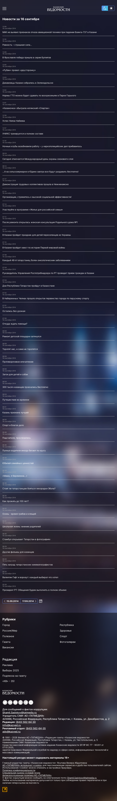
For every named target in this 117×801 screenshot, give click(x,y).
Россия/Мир (9, 630)
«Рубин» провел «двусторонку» (19, 70)
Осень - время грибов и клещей (19, 513)
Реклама (7, 665)
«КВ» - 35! (8, 681)
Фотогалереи (68, 641)
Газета (6, 641)
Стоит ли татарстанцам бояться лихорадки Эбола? (28, 488)
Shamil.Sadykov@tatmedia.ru (19, 712)
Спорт (63, 636)
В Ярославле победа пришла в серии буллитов (26, 57)
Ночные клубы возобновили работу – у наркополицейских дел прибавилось (42, 146)
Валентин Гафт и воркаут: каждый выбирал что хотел (30, 577)
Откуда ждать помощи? (14, 323)
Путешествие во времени (15, 399)
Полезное (8, 636)
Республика (67, 624)
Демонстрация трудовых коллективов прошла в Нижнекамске (35, 184)
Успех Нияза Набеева (13, 120)
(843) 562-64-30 (26, 721)
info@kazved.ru (11, 725)
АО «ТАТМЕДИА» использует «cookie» (22, 765)
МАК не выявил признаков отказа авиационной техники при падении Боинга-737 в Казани (49, 32)
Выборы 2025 (10, 670)
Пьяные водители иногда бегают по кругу (24, 450)
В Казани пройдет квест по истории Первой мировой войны (33, 247)
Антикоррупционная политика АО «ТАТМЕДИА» (27, 775)
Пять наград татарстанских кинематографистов (27, 564)
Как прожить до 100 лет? (15, 501)
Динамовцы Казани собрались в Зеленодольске (27, 82)
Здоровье (65, 630)
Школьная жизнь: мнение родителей (21, 526)
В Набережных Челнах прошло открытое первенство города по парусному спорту (45, 298)
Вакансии (8, 647)
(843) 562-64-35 (36, 728)
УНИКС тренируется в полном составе (22, 133)
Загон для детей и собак (15, 374)
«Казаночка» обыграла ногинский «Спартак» (26, 108)
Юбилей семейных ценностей (18, 463)
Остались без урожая (13, 311)
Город (6, 624)
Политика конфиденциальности (18, 770)
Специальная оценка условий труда (21, 772)
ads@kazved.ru (11, 731)
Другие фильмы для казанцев (18, 552)
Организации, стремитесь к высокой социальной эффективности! (36, 197)
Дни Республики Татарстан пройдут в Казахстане (28, 285)
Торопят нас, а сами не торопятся (20, 349)
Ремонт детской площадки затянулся (21, 336)
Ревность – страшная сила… (17, 44)
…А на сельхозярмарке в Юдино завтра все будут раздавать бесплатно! (40, 171)
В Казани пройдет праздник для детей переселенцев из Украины (36, 235)
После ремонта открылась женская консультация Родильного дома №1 (40, 222)
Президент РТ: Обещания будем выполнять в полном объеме (34, 590)
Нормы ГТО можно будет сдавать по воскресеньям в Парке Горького (39, 95)
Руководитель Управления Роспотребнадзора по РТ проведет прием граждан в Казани (48, 273)
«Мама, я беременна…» (14, 475)
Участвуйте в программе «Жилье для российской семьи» (32, 209)
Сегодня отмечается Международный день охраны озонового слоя (37, 159)
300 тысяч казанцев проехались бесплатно (25, 387)
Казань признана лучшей (15, 412)
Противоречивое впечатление (17, 361)
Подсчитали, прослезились (16, 438)
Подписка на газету (14, 675)
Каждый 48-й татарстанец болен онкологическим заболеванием (36, 260)
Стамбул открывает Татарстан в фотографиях (26, 539)
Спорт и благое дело (13, 425)
